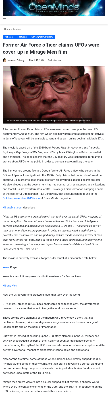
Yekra (6, 267)
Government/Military (42, 36)
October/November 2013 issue (21, 198)
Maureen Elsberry (15, 60)
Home (7, 29)
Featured (22, 36)
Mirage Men (10, 285)
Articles (16, 29)
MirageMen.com (12, 207)
